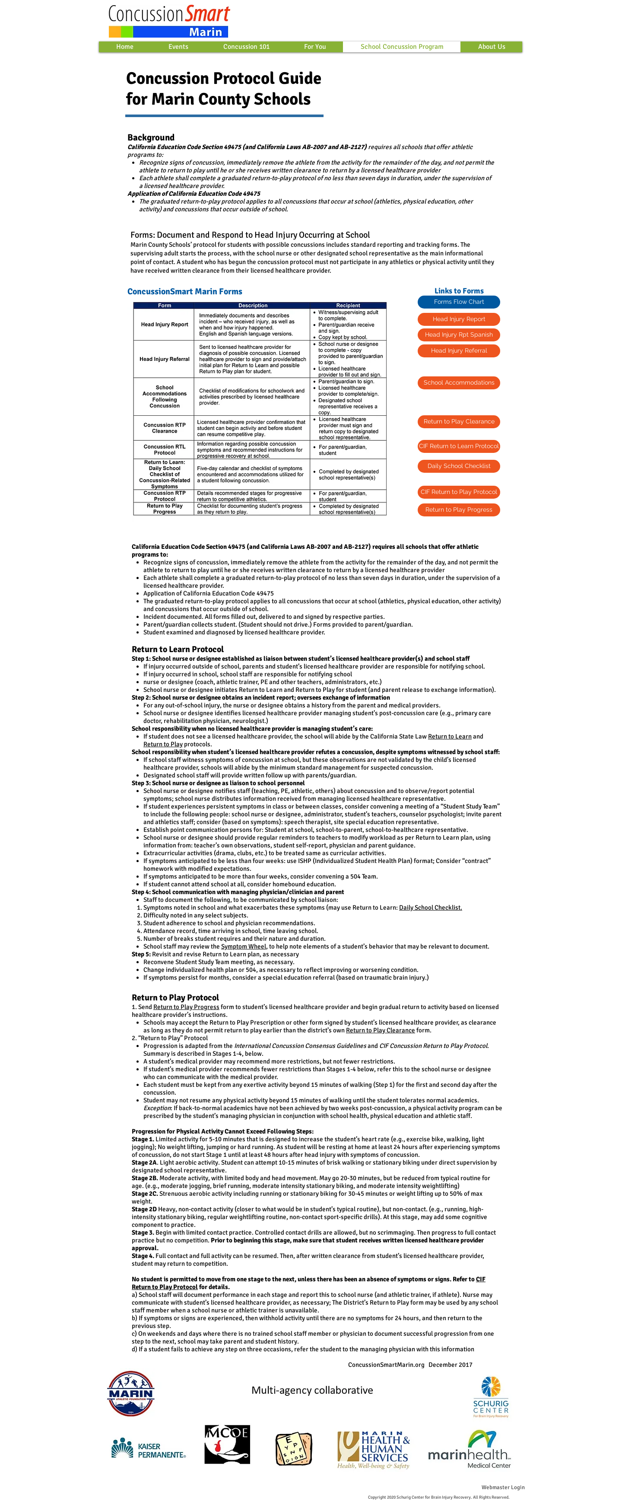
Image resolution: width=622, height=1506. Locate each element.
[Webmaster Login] (502, 1487)
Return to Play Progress (186, 1007)
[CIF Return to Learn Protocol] (459, 446)
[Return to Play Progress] (459, 509)
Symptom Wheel (243, 946)
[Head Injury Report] (459, 319)
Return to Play (163, 744)
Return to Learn (450, 736)
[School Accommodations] (459, 382)
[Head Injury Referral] (459, 350)
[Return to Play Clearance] (459, 421)
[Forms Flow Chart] (459, 302)
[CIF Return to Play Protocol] (459, 492)
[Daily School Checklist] (459, 466)
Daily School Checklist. (430, 907)
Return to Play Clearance (380, 1030)
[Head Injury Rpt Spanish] (459, 334)
